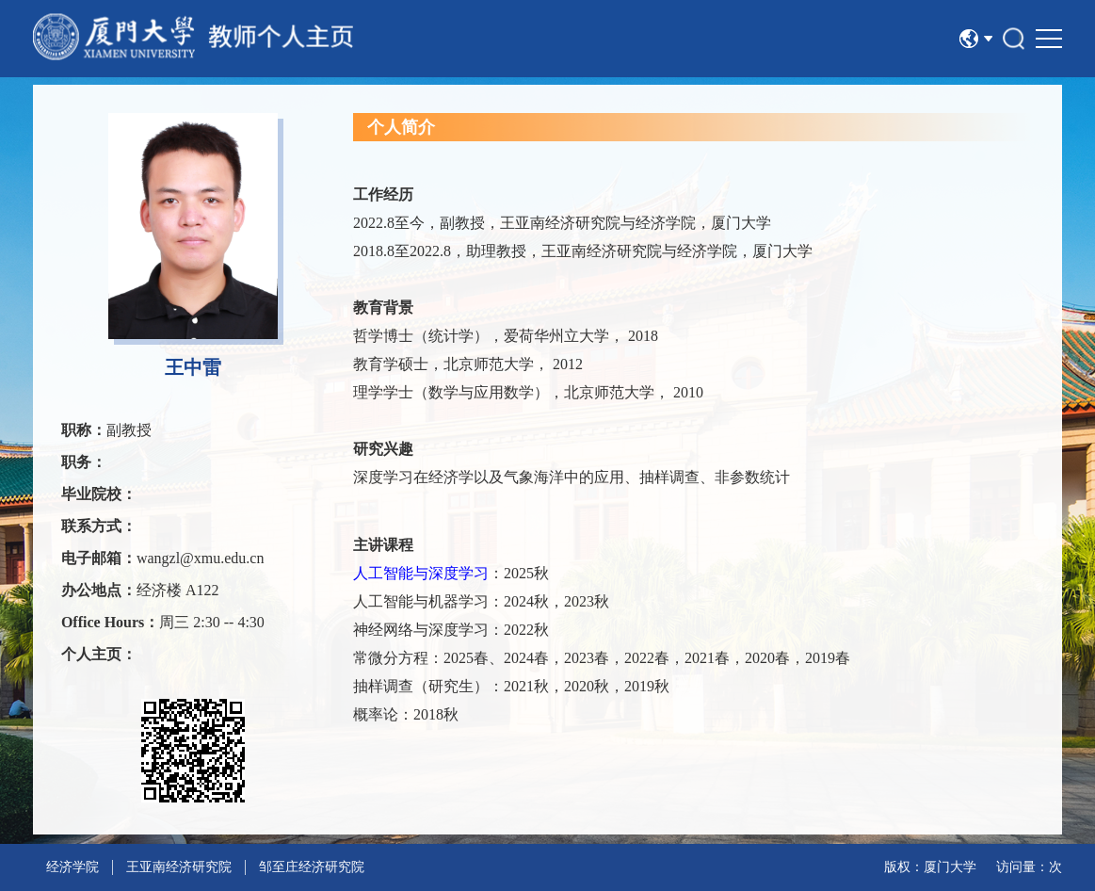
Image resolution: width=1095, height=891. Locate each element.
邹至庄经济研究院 (311, 867)
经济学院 (72, 867)
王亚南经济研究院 (179, 867)
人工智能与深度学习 (421, 573)
